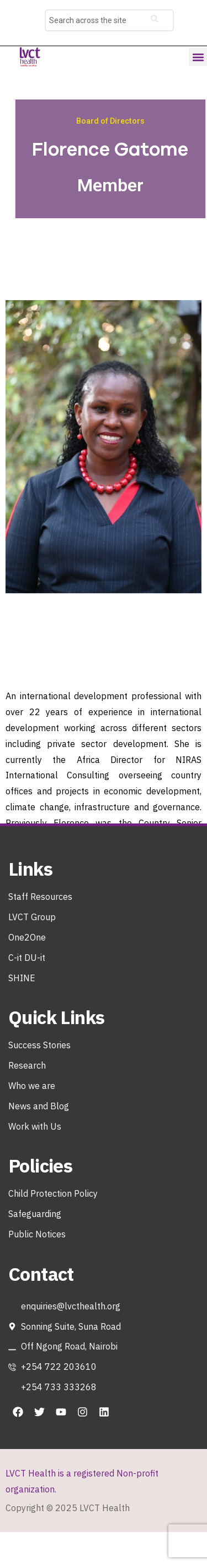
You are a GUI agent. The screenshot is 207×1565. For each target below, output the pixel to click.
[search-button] (154, 20)
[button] (198, 57)
